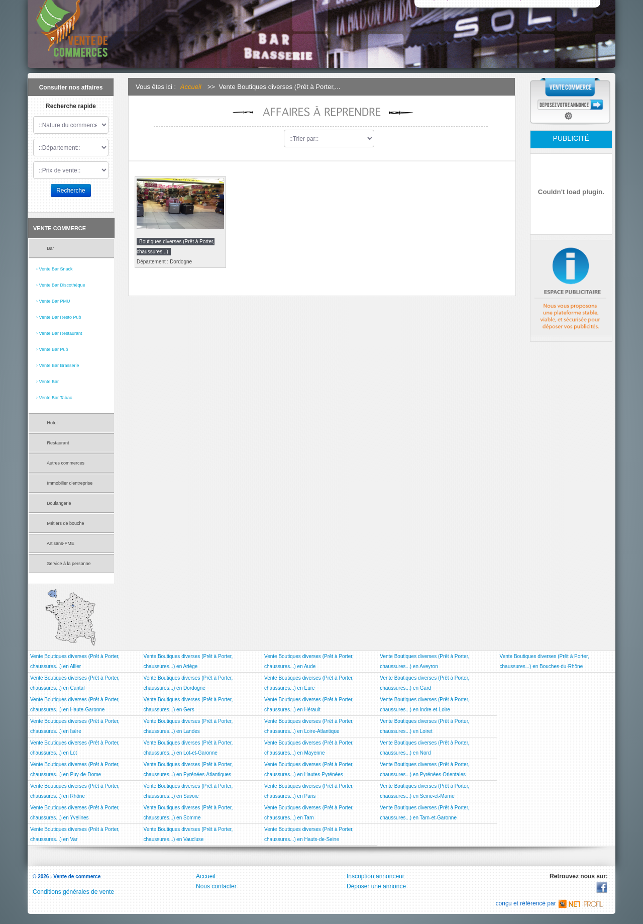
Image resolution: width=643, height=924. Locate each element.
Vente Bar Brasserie (59, 365)
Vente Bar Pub (53, 349)
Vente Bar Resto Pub (60, 317)
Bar (45, 249)
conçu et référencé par (552, 903)
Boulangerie (53, 504)
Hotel (47, 424)
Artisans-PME (55, 544)
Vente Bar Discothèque (62, 285)
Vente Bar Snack (56, 268)
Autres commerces (60, 464)
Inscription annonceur (375, 876)
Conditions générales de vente (73, 891)
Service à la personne (63, 565)
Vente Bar (49, 381)
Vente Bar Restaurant (60, 333)
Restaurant (52, 444)
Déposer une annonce (376, 886)
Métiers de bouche (60, 524)
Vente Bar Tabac (55, 397)
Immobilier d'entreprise (64, 484)
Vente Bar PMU (54, 301)
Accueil (190, 86)
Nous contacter (216, 886)
